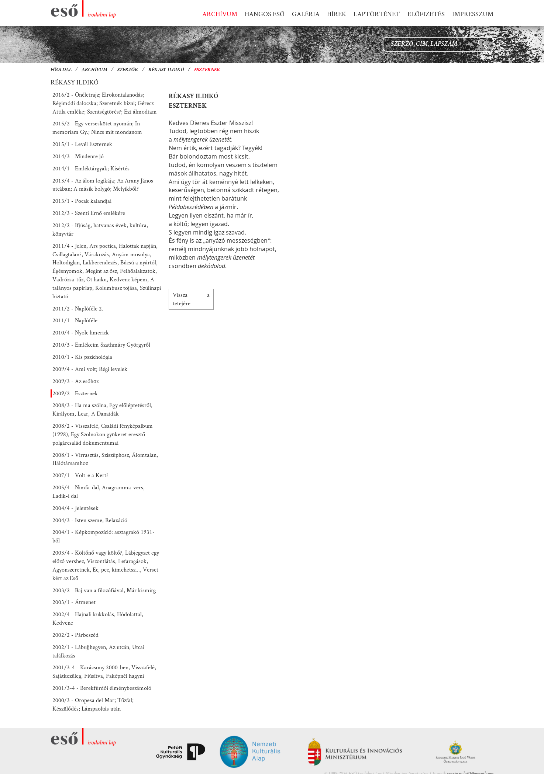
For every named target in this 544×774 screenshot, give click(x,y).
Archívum (94, 70)
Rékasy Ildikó (166, 70)
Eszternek (207, 70)
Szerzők (127, 70)
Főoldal (61, 70)
